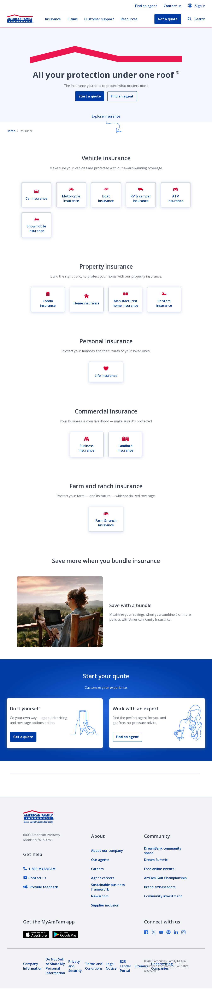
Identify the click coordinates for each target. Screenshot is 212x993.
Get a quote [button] (168, 19)
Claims (72, 19)
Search (196, 19)
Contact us (172, 6)
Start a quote (89, 96)
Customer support (99, 19)
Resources (129, 19)
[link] (39, 868)
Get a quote (23, 737)
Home (11, 131)
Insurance (53, 19)
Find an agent (146, 6)
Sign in (196, 5)
